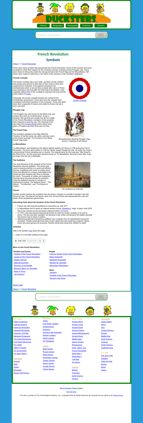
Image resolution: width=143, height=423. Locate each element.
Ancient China (77, 325)
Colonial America (20, 325)
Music (103, 367)
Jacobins (53, 272)
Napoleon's (66, 208)
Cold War (75, 359)
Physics (75, 379)
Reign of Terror (20, 271)
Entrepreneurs (48, 327)
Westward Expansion (22, 336)
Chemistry (76, 373)
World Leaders (48, 338)
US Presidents (48, 341)
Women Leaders (49, 335)
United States (106, 322)
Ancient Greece (78, 330)
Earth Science (77, 376)
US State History (20, 354)
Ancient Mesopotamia (80, 333)
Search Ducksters (101, 35)
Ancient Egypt (77, 328)
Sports (103, 370)
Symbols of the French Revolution (63, 275)
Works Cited (18, 285)
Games (100, 25)
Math (16, 364)
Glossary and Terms (57, 278)
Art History (76, 362)
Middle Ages (77, 339)
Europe (104, 333)
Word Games (48, 355)
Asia (103, 328)
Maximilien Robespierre (59, 266)
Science (86, 25)
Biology (75, 370)
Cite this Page (71, 392)
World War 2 (77, 356)
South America (107, 345)
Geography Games (50, 358)
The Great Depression (22, 339)
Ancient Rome (31, 124)
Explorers (46, 330)
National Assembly (21, 263)
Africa (103, 325)
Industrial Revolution (22, 330)
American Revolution (22, 328)
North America (106, 339)
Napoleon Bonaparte (58, 260)
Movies (104, 364)
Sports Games (48, 363)
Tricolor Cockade (79, 100)
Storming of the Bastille (23, 266)
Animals (17, 361)
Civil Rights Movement (22, 342)
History (43, 25)
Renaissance (77, 345)
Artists (45, 321)
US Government (20, 351)
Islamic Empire (78, 342)
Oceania (104, 342)
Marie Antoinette (56, 257)
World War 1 (77, 354)
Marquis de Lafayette (58, 263)
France (28, 94)
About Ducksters (66, 388)
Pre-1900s (18, 345)
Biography (58, 25)
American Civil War (21, 333)
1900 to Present (20, 348)
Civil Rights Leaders (51, 324)
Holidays (104, 358)
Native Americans (20, 322)
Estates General (20, 260)
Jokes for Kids (106, 361)
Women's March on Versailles (25, 268)
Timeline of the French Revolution (27, 254)
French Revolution (29, 64)
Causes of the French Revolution (27, 257)
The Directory (19, 274)
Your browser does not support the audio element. (29, 241)
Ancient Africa (77, 322)
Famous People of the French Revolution (66, 254)
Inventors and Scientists (52, 332)
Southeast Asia (107, 348)
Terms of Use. (118, 395)
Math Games (48, 349)
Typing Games (48, 369)
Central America (107, 330)
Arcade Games (49, 366)
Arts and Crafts (107, 356)
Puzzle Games (48, 352)
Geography (72, 25)
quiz (30, 231)
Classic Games (49, 361)
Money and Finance (21, 373)
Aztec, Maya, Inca (79, 348)
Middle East (105, 336)
